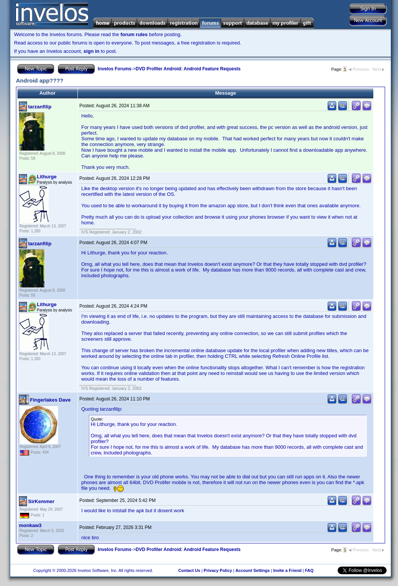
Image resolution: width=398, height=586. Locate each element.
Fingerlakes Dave (50, 400)
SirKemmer (41, 501)
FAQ (309, 570)
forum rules (134, 34)
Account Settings (252, 570)
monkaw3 (30, 525)
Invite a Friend (287, 570)
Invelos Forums (114, 68)
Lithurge (47, 176)
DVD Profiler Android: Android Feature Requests (188, 68)
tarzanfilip (39, 107)
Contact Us (189, 570)
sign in (92, 51)
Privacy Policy (218, 570)
